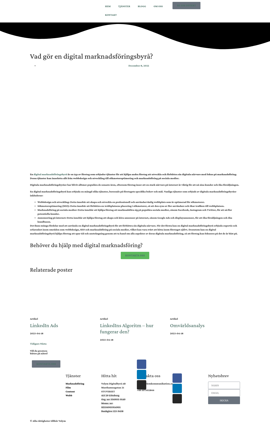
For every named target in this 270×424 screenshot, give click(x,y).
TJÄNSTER (124, 6)
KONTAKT (111, 14)
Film (68, 387)
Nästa (43, 343)
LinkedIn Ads (44, 325)
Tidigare (35, 343)
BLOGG (142, 6)
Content (70, 391)
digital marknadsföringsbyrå (50, 174)
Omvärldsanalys (187, 325)
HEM (108, 6)
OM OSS (158, 6)
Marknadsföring (75, 383)
